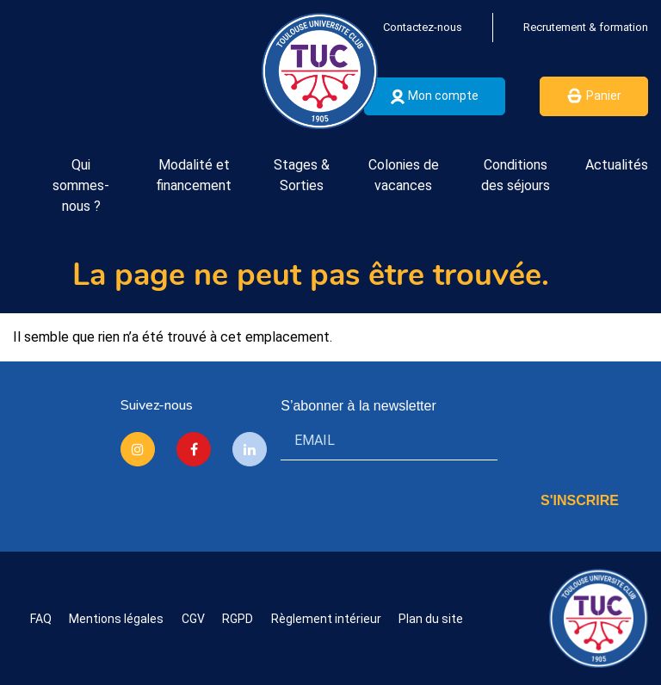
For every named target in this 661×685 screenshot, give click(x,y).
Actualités (616, 165)
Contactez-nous (422, 27)
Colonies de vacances (403, 175)
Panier (593, 96)
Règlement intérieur (326, 619)
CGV (193, 619)
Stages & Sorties (302, 175)
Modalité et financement (194, 175)
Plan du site (430, 619)
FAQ (41, 619)
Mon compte (434, 96)
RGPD (237, 619)
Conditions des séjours (515, 175)
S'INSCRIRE (580, 500)
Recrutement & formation (585, 27)
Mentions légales (116, 619)
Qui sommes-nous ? (81, 185)
